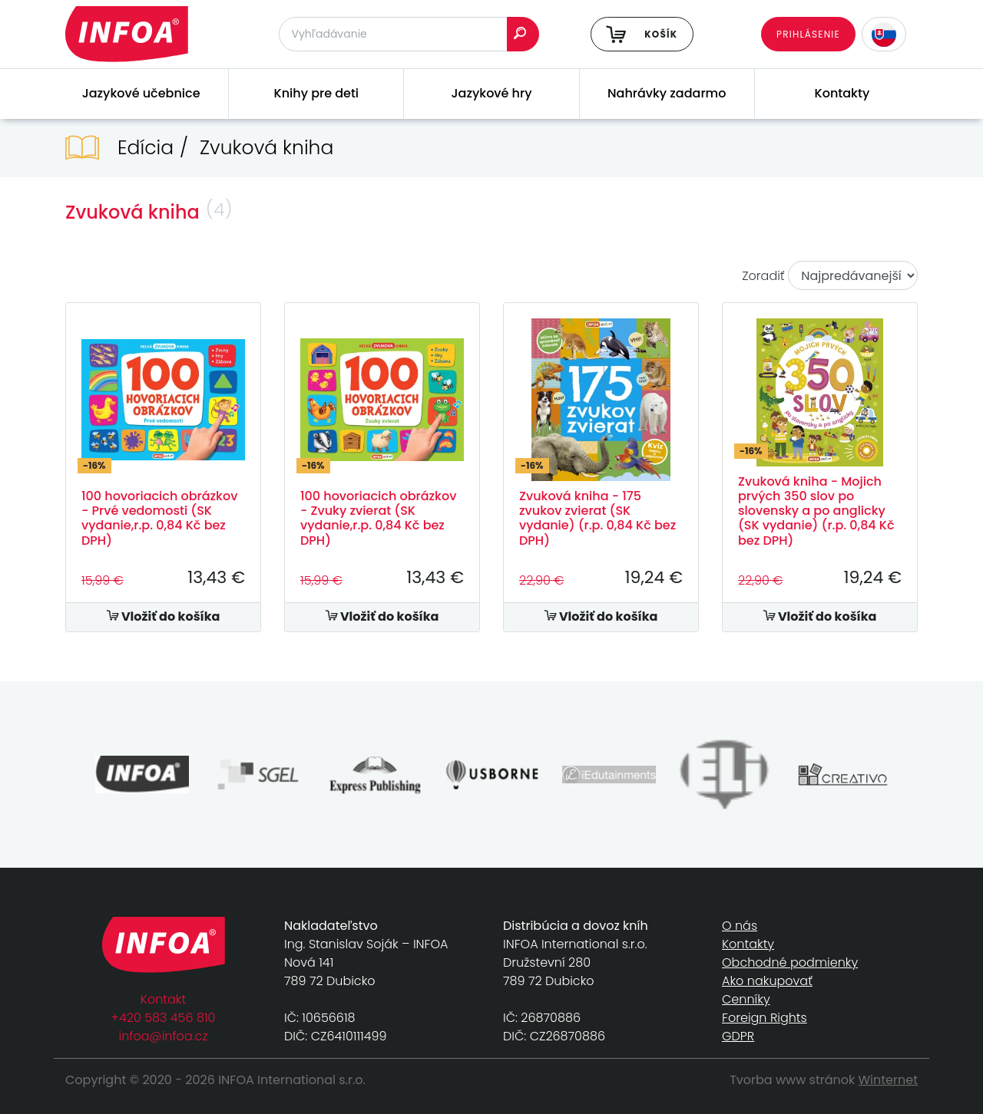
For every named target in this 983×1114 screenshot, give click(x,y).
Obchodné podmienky (790, 962)
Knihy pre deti (316, 93)
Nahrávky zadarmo (666, 93)
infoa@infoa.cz (163, 1036)
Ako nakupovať (767, 981)
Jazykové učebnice (141, 93)
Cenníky (746, 999)
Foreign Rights (764, 1018)
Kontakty (842, 93)
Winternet (888, 1080)
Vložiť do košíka (163, 616)
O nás (739, 925)
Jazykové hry (492, 93)
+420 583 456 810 (163, 1018)
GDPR (738, 1036)
